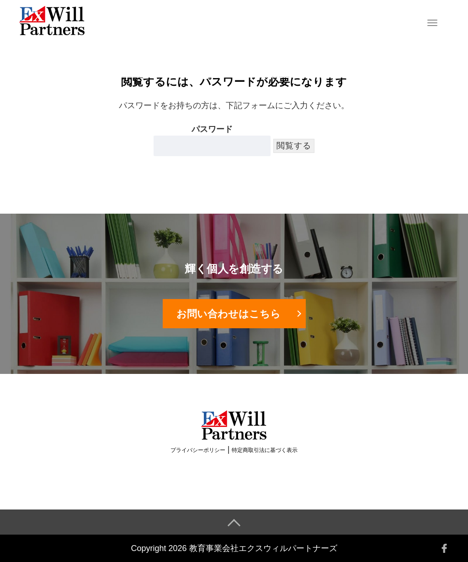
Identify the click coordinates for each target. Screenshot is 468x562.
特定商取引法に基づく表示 (265, 450)
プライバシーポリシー (197, 450)
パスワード (212, 140)
